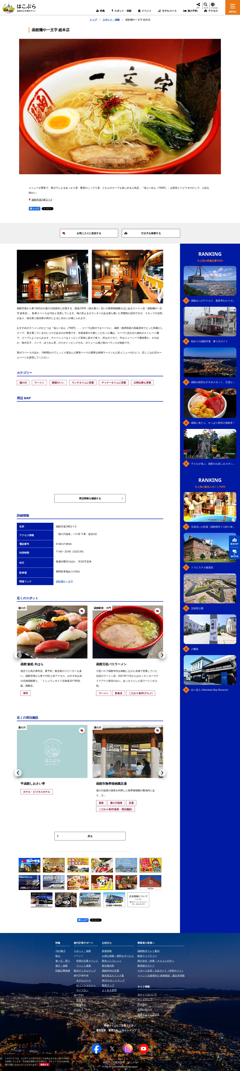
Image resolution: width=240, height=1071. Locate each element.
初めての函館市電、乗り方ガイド (209, 341)
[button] (18, 655)
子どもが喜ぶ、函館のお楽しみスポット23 (213, 463)
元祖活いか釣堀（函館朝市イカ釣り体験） (213, 526)
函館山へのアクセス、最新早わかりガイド (213, 300)
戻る (74, 836)
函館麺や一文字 (64, 581)
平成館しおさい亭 (33, 783)
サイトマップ (129, 1030)
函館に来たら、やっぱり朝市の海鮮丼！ (213, 423)
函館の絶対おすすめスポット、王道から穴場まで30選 (213, 382)
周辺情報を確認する (101, 498)
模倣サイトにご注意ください (120, 1025)
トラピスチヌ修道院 (202, 567)
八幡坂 (194, 649)
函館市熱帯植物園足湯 (111, 783)
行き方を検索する (142, 233)
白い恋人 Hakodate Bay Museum (209, 689)
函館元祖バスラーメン (111, 664)
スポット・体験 (111, 19)
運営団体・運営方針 (107, 1030)
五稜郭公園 (197, 608)
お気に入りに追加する (81, 233)
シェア (34, 208)
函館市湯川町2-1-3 (42, 199)
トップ (93, 19)
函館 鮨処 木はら (32, 664)
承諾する (44, 1064)
